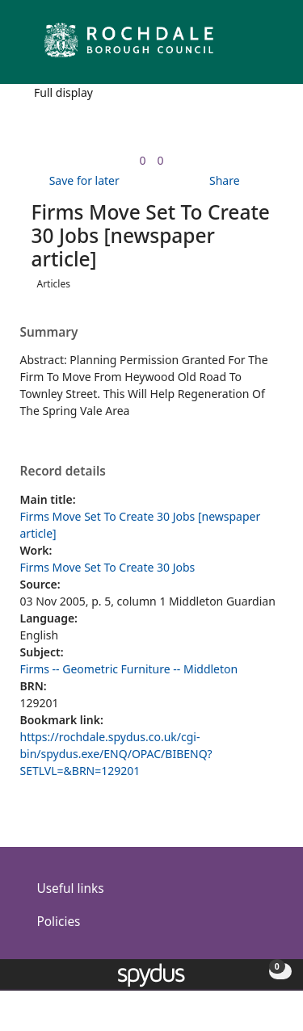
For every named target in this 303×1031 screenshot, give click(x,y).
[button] (246, 46)
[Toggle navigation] (266, 46)
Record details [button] (63, 471)
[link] (142, 160)
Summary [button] (49, 332)
